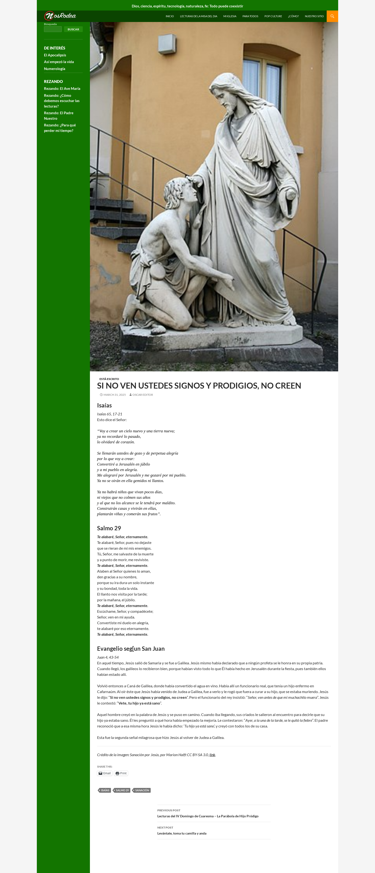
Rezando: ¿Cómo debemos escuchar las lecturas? (62, 100)
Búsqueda (50, 24)
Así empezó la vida (59, 62)
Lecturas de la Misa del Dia (198, 16)
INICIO (170, 16)
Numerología (54, 68)
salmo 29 (122, 790)
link (212, 754)
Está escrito (109, 379)
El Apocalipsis (55, 55)
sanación (142, 790)
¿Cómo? (293, 16)
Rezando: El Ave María (62, 88)
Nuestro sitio (314, 16)
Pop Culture (273, 16)
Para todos (250, 16)
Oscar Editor (142, 394)
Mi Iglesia (229, 16)
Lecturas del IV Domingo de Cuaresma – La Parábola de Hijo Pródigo (214, 813)
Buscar (73, 29)
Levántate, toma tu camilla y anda (214, 830)
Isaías (105, 790)
